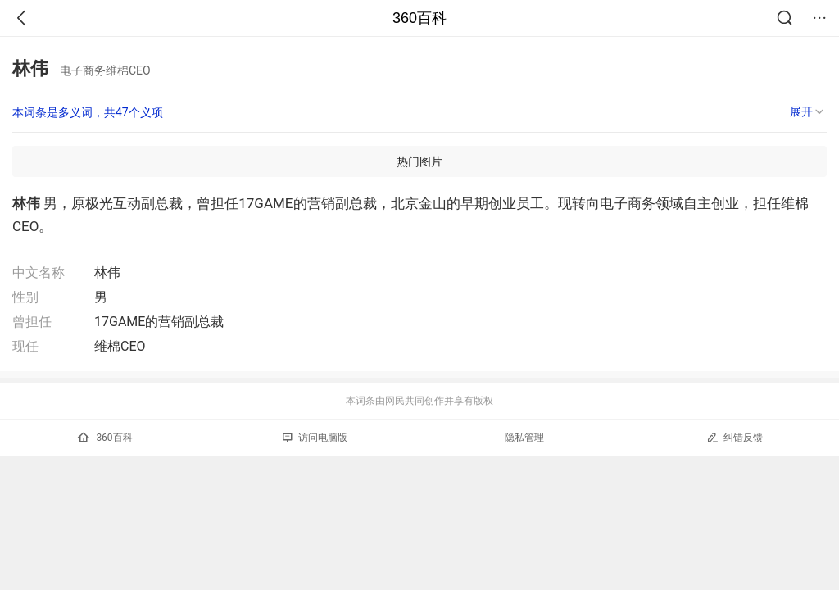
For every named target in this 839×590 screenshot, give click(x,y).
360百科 (419, 18)
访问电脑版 (315, 437)
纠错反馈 (734, 437)
